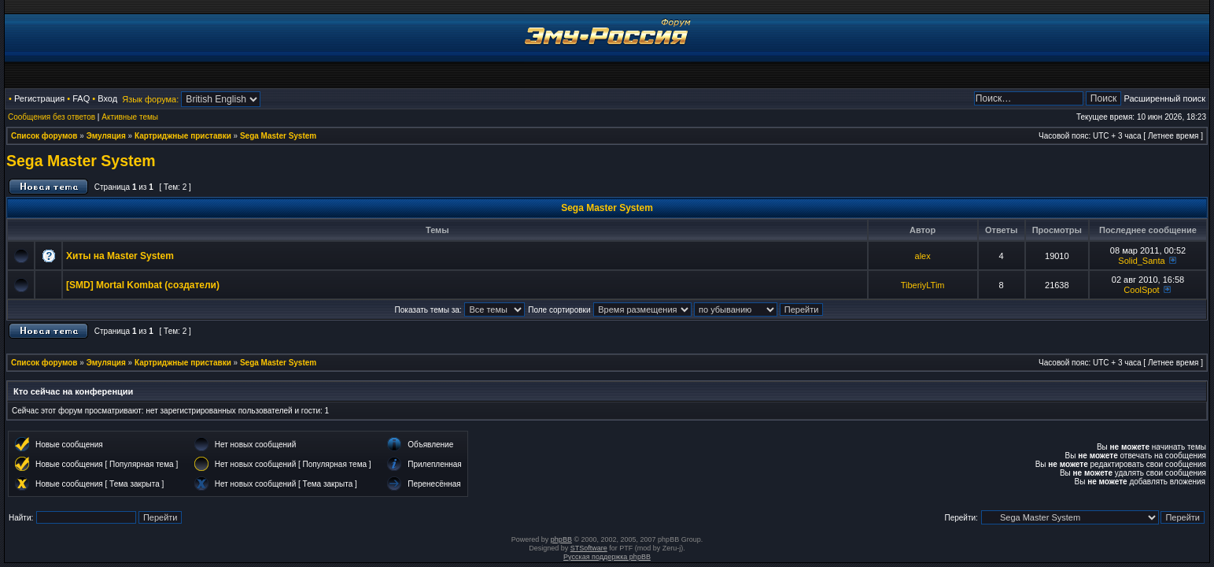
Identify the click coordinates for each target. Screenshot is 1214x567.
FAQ (81, 98)
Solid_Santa (1141, 260)
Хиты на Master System (120, 255)
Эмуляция (106, 136)
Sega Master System (278, 136)
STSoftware (588, 548)
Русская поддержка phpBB (607, 557)
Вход (107, 98)
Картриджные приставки (183, 136)
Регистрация (39, 98)
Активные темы (129, 117)
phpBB (561, 539)
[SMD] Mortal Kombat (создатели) (143, 285)
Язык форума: (150, 99)
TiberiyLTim (923, 285)
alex (923, 256)
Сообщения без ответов (51, 117)
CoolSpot (1141, 290)
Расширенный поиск (1164, 98)
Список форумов (44, 136)
